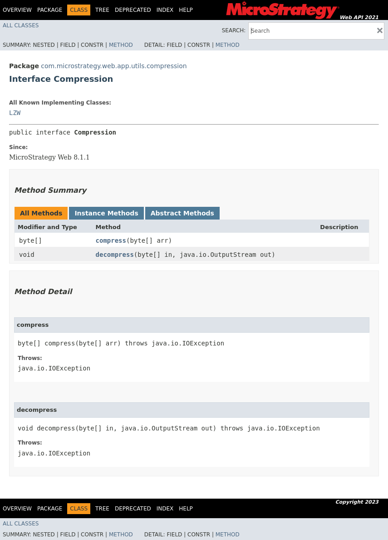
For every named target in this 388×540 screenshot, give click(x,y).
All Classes (21, 25)
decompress (115, 254)
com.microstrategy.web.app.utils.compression (114, 66)
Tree (102, 10)
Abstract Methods (182, 213)
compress (111, 240)
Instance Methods (106, 213)
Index (165, 10)
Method (121, 45)
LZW (14, 112)
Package (49, 10)
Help (186, 10)
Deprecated (133, 10)
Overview (17, 10)
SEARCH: (234, 30)
